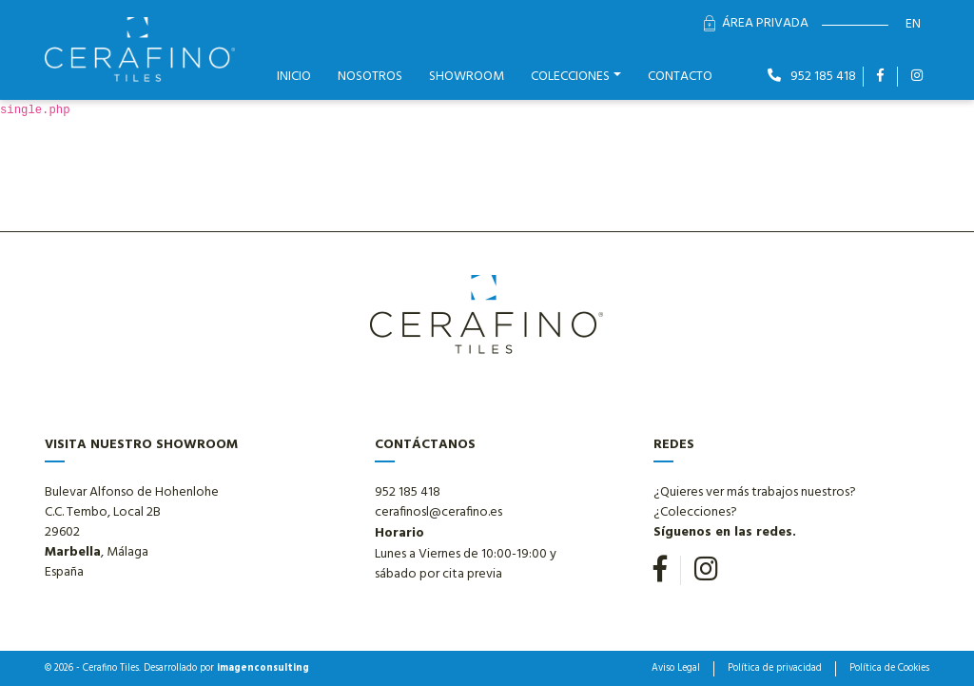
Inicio (294, 77)
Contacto (680, 77)
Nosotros (370, 77)
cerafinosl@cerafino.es (438, 512)
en (913, 24)
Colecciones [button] (570, 77)
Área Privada (756, 23)
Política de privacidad (775, 668)
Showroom (466, 77)
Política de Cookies (889, 668)
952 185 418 (812, 77)
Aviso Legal (676, 668)
